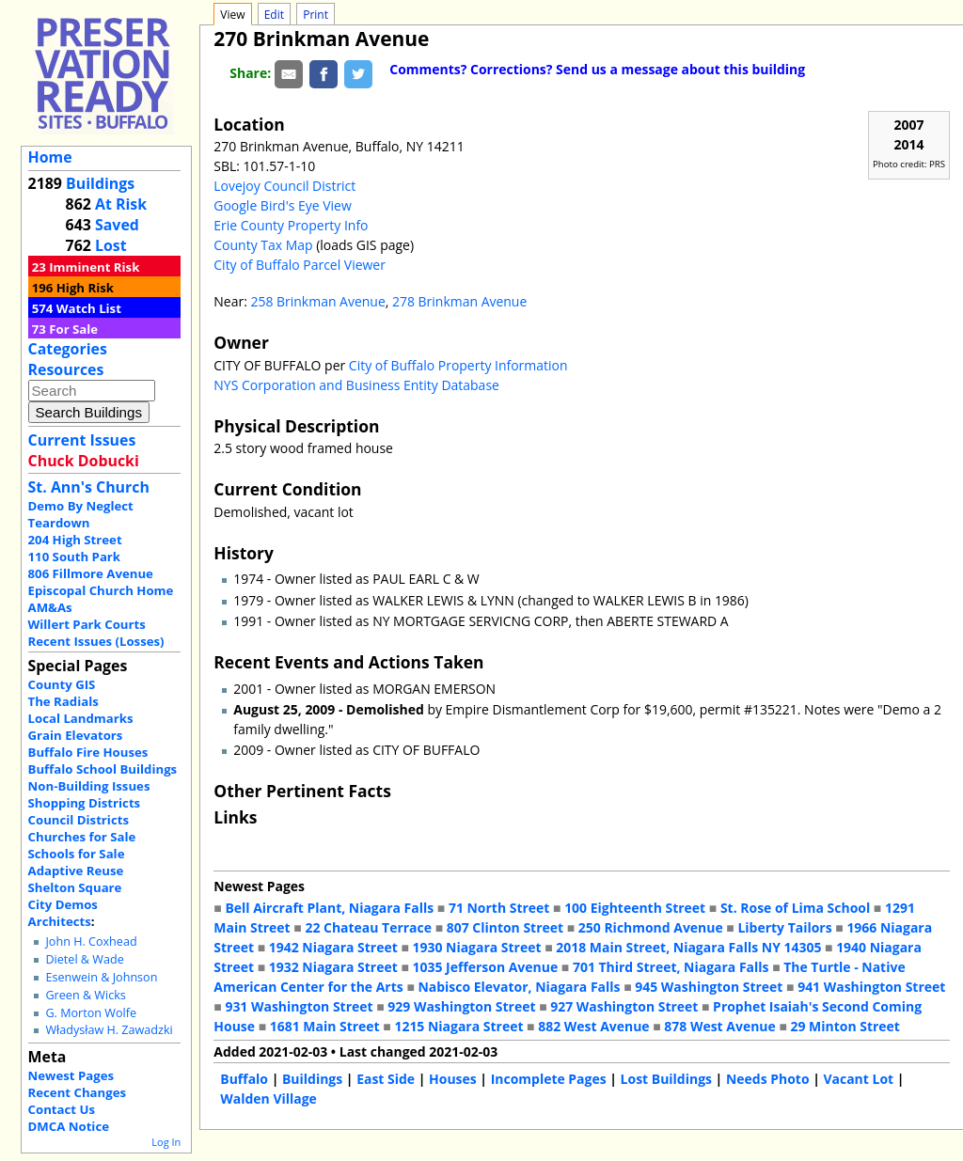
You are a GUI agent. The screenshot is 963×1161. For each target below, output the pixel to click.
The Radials (63, 701)
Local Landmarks (81, 718)
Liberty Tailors (784, 927)
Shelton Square (75, 887)
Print (315, 15)
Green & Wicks (85, 995)
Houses (453, 1079)
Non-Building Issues (89, 785)
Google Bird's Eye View (282, 205)
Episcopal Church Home (101, 590)
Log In (166, 1142)
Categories (67, 348)
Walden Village (268, 1098)
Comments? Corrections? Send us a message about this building (597, 69)
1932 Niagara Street (333, 967)
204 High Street (75, 539)
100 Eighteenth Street (634, 908)
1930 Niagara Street (476, 947)
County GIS (62, 684)
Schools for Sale (76, 853)
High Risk (85, 287)
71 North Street (499, 908)
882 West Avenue (593, 1026)
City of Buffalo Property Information (458, 365)
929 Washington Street (461, 1006)
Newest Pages (71, 1075)
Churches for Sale (82, 836)
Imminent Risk (94, 267)
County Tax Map (262, 245)
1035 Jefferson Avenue (485, 967)
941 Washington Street (871, 987)
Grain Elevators (75, 735)
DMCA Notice (68, 1126)
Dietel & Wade (84, 959)
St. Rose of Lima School (795, 908)
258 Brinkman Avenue (317, 301)
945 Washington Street (708, 987)
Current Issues (82, 440)
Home (50, 157)
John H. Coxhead (90, 941)
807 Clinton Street (505, 927)
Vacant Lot (858, 1079)
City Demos (63, 904)
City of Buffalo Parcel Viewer (299, 265)
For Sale (73, 329)
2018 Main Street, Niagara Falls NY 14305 (688, 947)
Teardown (59, 522)
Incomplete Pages (549, 1079)
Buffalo (244, 1079)
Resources (66, 369)
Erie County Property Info (290, 225)
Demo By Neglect (81, 505)
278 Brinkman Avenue (459, 301)
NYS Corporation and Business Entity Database (356, 385)
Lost (111, 245)
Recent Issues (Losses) (96, 641)
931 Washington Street (298, 1006)
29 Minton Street (844, 1026)
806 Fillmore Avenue (90, 573)
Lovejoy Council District (284, 186)
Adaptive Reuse (76, 870)
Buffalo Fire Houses (88, 752)
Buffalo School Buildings (103, 769)
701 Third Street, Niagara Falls (671, 967)
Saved (117, 224)
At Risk (121, 204)
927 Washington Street (624, 1006)
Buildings (100, 183)
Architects (59, 921)
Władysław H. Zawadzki (108, 1030)
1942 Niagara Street (333, 947)
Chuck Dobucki (83, 460)
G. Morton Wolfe (90, 1013)
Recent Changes (77, 1092)
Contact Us (61, 1109)
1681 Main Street (325, 1026)
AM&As (50, 607)
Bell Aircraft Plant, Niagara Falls (329, 908)
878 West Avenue (719, 1026)
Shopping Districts (84, 802)
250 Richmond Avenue (650, 927)
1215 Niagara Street (458, 1026)
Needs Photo (768, 1079)
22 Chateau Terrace (368, 927)
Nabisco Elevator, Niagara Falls (519, 987)
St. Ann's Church (89, 487)
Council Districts (78, 819)
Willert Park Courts (87, 624)
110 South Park (74, 556)
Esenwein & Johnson (101, 977)
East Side (385, 1079)
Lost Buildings (666, 1079)
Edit (274, 15)
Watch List (88, 308)
